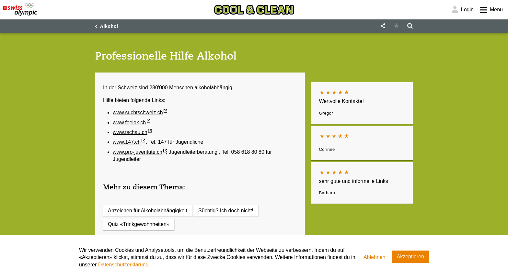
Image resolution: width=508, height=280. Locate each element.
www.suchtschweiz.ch (138, 112)
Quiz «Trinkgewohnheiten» (138, 224)
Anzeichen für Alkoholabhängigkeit (147, 210)
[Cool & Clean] (254, 9)
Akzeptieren (410, 256)
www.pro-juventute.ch (137, 152)
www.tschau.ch (130, 132)
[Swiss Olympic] (20, 9)
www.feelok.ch (129, 122)
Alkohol (109, 26)
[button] (382, 26)
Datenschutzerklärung (123, 264)
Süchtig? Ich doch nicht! (225, 210)
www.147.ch (127, 142)
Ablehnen (375, 257)
